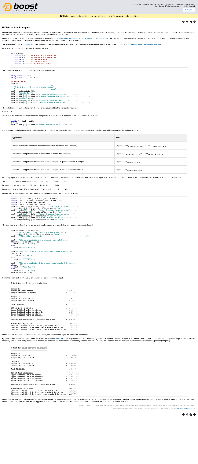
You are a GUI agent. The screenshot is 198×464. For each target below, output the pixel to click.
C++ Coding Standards (187, 6)
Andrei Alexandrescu (173, 6)
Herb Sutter (159, 6)
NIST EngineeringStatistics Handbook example (142, 44)
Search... (189, 10)
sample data (59, 373)
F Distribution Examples (16, 27)
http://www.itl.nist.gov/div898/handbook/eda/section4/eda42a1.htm (81, 38)
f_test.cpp (26, 44)
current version (123, 16)
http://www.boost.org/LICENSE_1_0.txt (184, 454)
